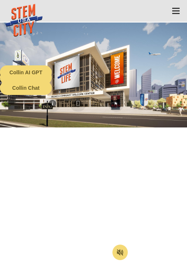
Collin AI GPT (26, 72)
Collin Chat (26, 88)
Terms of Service (42, 260)
